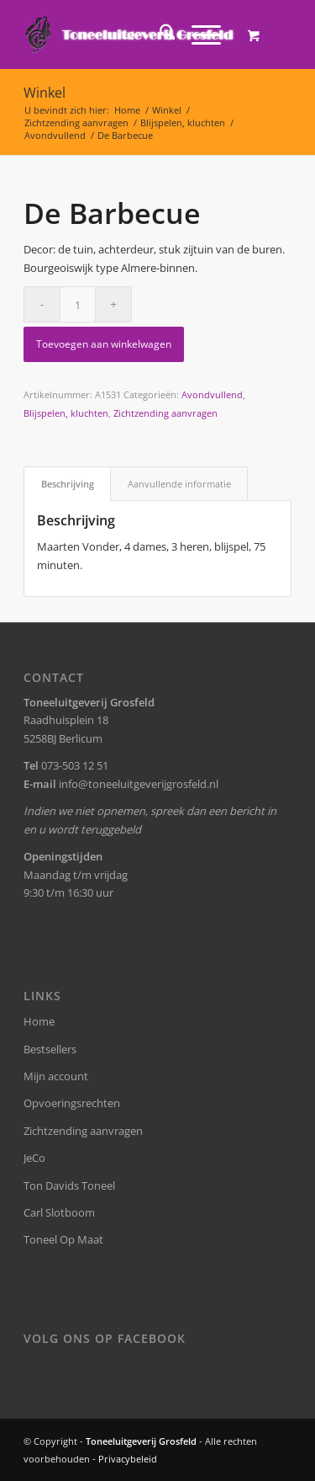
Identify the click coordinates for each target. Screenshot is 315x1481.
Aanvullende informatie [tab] (179, 483)
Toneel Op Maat (63, 1239)
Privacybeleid (127, 1458)
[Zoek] (159, 34)
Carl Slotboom (59, 1212)
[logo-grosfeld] (131, 34)
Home (39, 1021)
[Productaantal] (78, 304)
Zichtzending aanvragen (165, 413)
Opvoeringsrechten (72, 1103)
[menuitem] (159, 34)
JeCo (34, 1157)
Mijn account (56, 1076)
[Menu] (198, 34)
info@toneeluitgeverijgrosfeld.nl (138, 783)
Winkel (45, 92)
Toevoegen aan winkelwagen (103, 344)
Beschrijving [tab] (67, 483)
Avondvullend (212, 394)
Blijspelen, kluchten (66, 413)
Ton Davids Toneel (69, 1185)
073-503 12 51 (74, 765)
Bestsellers (50, 1049)
